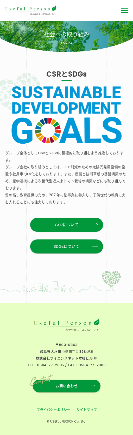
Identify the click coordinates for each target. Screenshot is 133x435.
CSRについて (66, 224)
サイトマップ (87, 409)
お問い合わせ (55, 384)
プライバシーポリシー (53, 409)
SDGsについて (66, 246)
